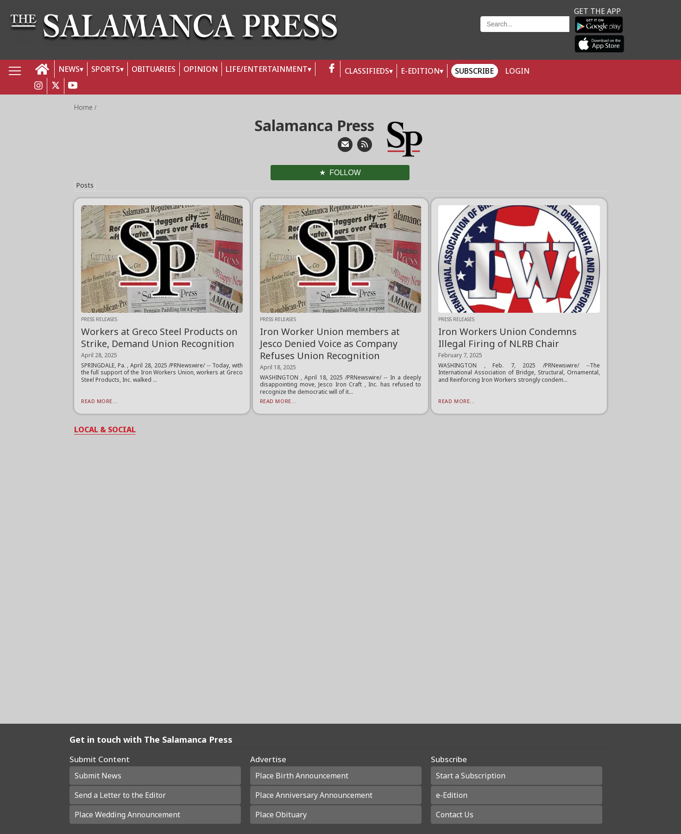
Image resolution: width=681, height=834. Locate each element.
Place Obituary (281, 814)
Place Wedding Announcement (127, 814)
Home (84, 107)
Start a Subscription (470, 776)
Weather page (415, 34)
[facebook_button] (331, 69)
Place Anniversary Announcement (313, 795)
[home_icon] (42, 69)
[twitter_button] (55, 86)
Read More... (99, 401)
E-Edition (420, 71)
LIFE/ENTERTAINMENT (267, 69)
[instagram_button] (38, 86)
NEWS (69, 69)
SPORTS (105, 69)
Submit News (98, 776)
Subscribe (474, 71)
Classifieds (367, 71)
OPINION (200, 69)
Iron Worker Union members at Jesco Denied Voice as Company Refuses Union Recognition (330, 343)
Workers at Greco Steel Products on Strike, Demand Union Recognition (159, 337)
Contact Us (454, 814)
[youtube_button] (72, 86)
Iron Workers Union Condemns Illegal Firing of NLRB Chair (507, 337)
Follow (345, 173)
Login (517, 71)
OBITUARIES (154, 69)
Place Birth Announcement (301, 776)
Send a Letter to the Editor (120, 795)
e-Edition (451, 795)
